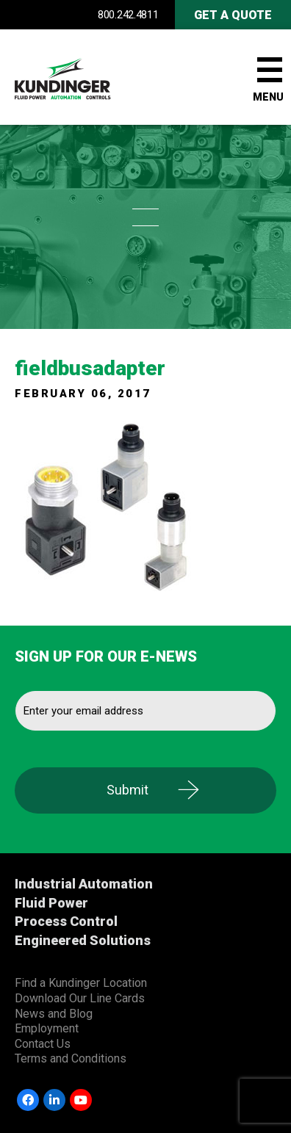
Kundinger (88, 77)
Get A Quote (233, 15)
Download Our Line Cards (80, 998)
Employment (47, 1028)
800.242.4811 (128, 14)
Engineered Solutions (83, 940)
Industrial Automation (84, 883)
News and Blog (54, 1014)
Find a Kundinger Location (81, 983)
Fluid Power (51, 903)
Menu (268, 97)
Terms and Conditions (70, 1058)
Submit (127, 789)
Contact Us (43, 1044)
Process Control (66, 921)
